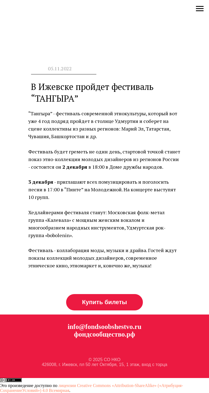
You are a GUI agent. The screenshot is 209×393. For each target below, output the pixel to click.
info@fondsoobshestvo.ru (104, 326)
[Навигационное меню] (200, 8)
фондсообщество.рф (104, 334)
